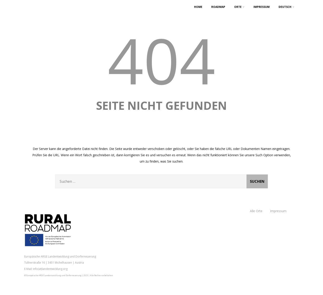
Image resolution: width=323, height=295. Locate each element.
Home (198, 7)
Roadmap (218, 7)
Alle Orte (256, 211)
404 (161, 60)
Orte (239, 7)
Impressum (261, 7)
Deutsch (286, 7)
